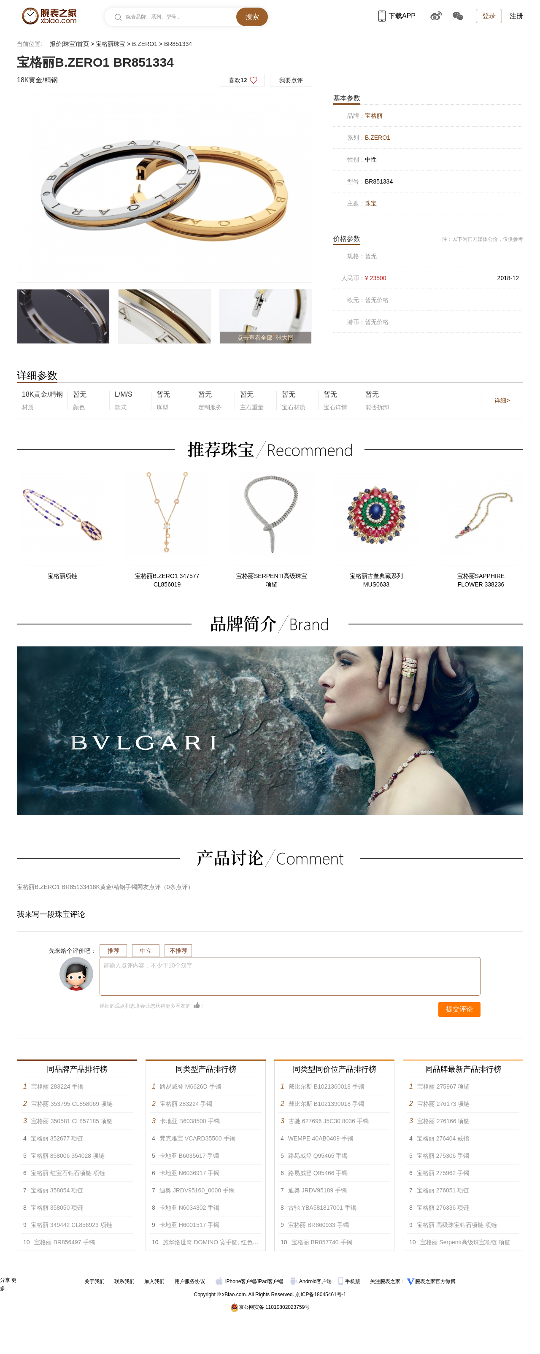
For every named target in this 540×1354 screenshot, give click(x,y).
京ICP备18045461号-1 (320, 1294)
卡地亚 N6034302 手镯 (189, 1207)
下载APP (397, 15)
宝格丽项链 (62, 576)
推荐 (113, 950)
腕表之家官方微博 (435, 1281)
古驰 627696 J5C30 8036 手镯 (329, 1121)
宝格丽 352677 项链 (57, 1138)
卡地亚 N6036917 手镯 (189, 1173)
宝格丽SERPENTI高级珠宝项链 (271, 580)
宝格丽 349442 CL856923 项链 (71, 1225)
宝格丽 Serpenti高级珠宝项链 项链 (465, 1242)
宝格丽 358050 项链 (57, 1207)
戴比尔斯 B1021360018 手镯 (326, 1086)
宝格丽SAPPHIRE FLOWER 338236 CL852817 (481, 581)
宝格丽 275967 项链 (443, 1086)
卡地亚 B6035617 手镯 (189, 1155)
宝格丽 (374, 115)
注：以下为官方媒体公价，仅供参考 (482, 239)
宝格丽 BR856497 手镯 (64, 1242)
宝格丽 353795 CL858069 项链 (72, 1103)
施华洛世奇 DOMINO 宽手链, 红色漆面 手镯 (220, 1242)
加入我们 (154, 1281)
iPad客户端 (270, 1281)
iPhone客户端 (236, 1281)
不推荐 (178, 950)
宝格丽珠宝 (110, 44)
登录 (489, 15)
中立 (146, 950)
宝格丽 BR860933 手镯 (318, 1225)
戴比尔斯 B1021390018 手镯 (326, 1103)
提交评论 (459, 1009)
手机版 (350, 1281)
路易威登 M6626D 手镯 (190, 1086)
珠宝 (371, 203)
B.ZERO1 (144, 44)
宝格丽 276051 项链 (443, 1190)
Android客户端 (311, 1281)
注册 (516, 15)
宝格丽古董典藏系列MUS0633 (376, 580)
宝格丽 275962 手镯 (443, 1173)
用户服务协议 (190, 1281)
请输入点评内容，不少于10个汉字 (148, 965)
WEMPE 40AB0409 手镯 (320, 1138)
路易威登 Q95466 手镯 (318, 1173)
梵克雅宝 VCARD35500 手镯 (197, 1138)
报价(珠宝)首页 (69, 44)
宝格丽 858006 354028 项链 (68, 1155)
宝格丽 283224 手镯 (57, 1086)
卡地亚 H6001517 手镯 (189, 1225)
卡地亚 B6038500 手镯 (190, 1121)
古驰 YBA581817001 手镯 (322, 1207)
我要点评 (291, 80)
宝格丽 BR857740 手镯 (322, 1242)
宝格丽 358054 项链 (57, 1190)
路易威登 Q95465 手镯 (318, 1155)
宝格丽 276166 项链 (443, 1121)
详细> (502, 400)
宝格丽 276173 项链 (443, 1103)
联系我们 (124, 1281)
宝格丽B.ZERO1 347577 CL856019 (167, 580)
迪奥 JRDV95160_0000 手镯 (197, 1190)
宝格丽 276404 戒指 (443, 1138)
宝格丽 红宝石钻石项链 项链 (68, 1173)
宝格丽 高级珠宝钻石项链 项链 (457, 1225)
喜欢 (238, 80)
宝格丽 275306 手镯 (443, 1155)
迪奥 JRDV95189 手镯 (317, 1190)
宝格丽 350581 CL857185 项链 (72, 1121)
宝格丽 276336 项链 (443, 1207)
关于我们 (94, 1281)
